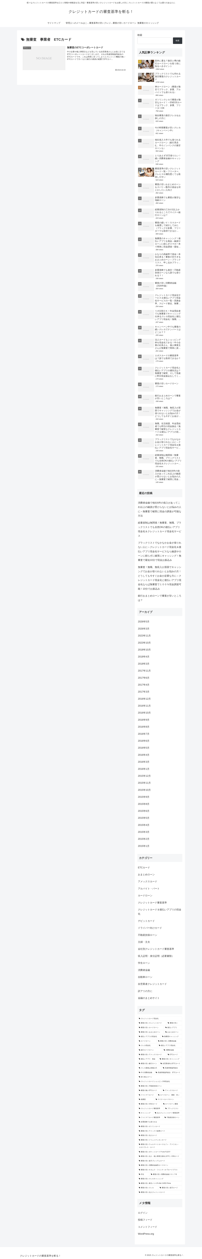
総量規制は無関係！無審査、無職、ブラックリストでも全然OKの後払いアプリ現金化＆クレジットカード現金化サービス (159, 529)
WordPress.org (146, 1234)
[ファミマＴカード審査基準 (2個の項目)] (150, 1118)
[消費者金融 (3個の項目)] (172, 1050)
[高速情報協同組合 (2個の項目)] (172, 1068)
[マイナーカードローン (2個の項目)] (168, 1099)
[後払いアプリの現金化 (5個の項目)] (149, 1037)
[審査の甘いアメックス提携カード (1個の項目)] (160, 1131)
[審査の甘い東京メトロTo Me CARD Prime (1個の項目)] (160, 1183)
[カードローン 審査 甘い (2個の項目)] (169, 1095)
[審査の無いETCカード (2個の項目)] (149, 1091)
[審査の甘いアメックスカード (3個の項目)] (152, 1055)
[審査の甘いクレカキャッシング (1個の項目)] (160, 1179)
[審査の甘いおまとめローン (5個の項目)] (151, 1032)
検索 (139, 35)
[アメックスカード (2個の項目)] (172, 1091)
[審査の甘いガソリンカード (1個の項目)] (160, 1127)
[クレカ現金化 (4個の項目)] (147, 1046)
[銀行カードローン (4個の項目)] (150, 1050)
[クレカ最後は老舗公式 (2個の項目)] (149, 1068)
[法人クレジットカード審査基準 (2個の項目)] (168, 1113)
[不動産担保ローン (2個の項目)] (172, 1118)
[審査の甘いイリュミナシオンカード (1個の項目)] (160, 1140)
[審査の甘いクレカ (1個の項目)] (148, 1188)
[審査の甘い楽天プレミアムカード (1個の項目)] (160, 1161)
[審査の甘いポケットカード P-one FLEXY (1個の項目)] (160, 1152)
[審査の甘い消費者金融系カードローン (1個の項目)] (160, 1165)
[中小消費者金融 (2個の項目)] (146, 1073)
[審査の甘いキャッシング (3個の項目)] (170, 1059)
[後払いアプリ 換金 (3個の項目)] (148, 1059)
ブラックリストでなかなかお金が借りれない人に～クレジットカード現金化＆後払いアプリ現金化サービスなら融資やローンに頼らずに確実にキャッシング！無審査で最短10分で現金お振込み (159, 551)
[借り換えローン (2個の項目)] (160, 1077)
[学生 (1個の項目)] (143, 1174)
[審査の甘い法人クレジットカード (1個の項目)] (160, 1192)
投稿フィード (145, 1219)
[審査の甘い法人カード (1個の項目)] (160, 1135)
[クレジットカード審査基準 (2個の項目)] (151, 1109)
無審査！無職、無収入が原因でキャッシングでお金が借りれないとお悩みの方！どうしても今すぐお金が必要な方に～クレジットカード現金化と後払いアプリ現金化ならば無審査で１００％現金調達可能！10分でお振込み (159, 578)
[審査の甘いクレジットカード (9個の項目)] (152, 1023)
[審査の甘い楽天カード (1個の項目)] (170, 1188)
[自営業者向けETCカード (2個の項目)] (170, 1064)
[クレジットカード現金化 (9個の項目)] (160, 1019)
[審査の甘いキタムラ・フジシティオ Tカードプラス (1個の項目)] (160, 1170)
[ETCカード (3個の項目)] (174, 1055)
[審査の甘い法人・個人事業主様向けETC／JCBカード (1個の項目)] (160, 1156)
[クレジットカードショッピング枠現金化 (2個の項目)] (160, 1082)
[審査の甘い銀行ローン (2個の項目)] (148, 1064)
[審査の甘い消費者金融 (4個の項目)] (169, 1041)
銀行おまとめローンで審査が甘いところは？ (159, 597)
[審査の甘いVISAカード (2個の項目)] (149, 1104)
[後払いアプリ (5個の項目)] (173, 1028)
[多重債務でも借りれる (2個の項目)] (160, 1122)
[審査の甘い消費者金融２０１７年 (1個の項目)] (166, 1174)
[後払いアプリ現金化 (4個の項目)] (170, 1046)
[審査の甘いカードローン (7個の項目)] (151, 1028)
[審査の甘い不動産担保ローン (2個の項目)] (160, 1086)
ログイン (143, 1212)
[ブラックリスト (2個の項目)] (173, 1109)
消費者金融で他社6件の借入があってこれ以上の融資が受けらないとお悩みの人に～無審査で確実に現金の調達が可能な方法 (159, 509)
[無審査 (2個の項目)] (146, 1099)
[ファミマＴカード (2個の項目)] (147, 1095)
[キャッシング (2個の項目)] (145, 1113)
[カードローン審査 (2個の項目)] (172, 1104)
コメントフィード (147, 1227)
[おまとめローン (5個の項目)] (173, 1032)
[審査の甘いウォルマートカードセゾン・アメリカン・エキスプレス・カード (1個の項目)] (160, 1145)
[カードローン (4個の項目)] (147, 1041)
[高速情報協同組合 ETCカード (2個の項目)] (168, 1073)
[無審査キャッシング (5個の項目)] (171, 1037)
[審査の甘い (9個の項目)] (174, 1023)
